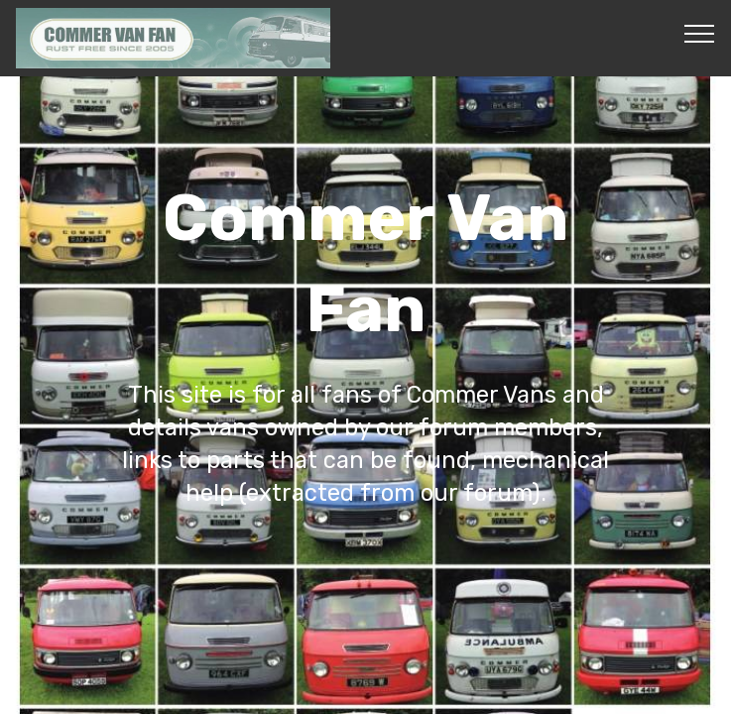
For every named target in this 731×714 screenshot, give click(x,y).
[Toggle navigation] (699, 33)
